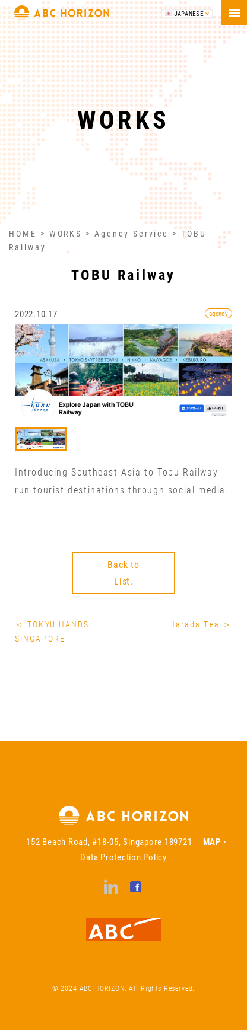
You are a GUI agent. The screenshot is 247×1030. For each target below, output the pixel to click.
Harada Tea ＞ (200, 624)
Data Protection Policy (123, 857)
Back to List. (123, 572)
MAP (211, 841)
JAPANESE (189, 13)
